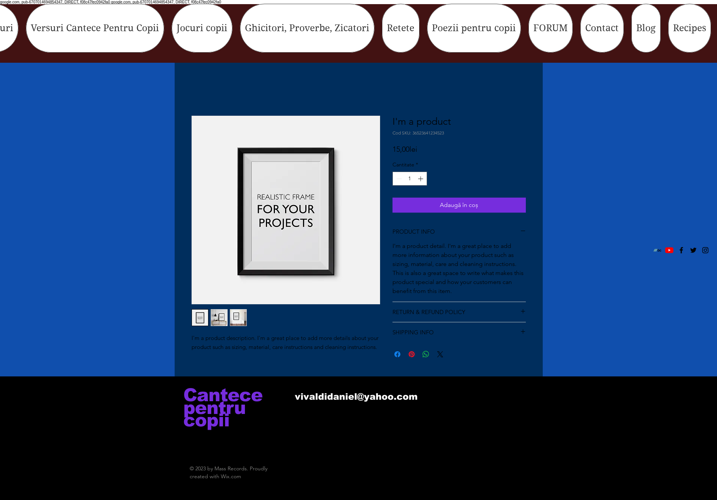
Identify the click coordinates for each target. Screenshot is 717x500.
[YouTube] (669, 250)
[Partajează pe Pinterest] (411, 354)
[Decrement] (398, 178)
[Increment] (421, 178)
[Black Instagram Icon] (705, 250)
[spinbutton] (410, 178)
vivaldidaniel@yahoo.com (356, 396)
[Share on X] (440, 354)
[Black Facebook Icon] (681, 250)
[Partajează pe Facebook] (397, 354)
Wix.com (231, 476)
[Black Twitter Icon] (693, 250)
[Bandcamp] (657, 250)
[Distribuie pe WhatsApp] (425, 354)
